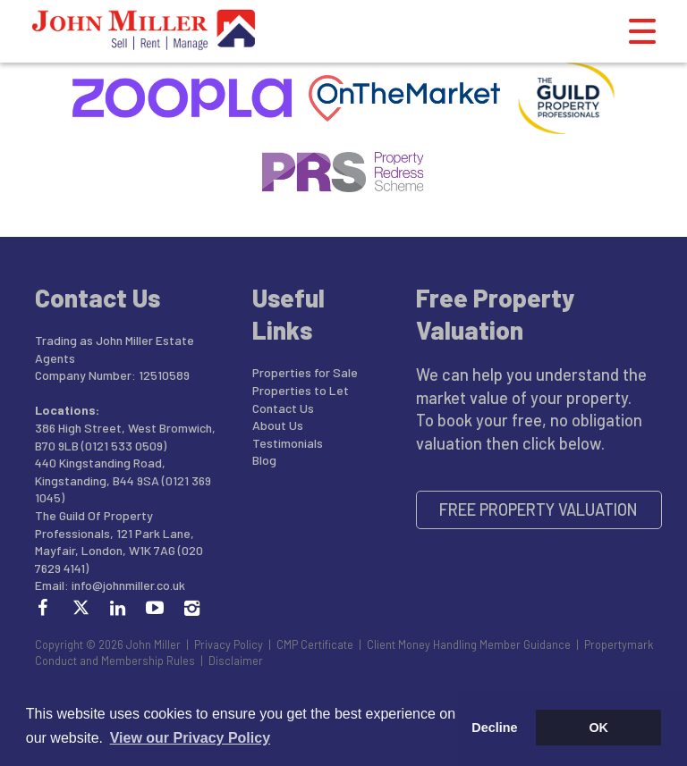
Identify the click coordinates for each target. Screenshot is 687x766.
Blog (264, 459)
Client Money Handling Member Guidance (469, 644)
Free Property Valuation (538, 509)
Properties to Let (300, 390)
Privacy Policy (228, 644)
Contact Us (283, 408)
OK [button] (598, 727)
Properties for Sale (305, 372)
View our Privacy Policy (190, 737)
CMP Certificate (314, 644)
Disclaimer (235, 660)
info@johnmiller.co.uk (128, 585)
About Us (277, 425)
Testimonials (287, 442)
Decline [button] (494, 727)
